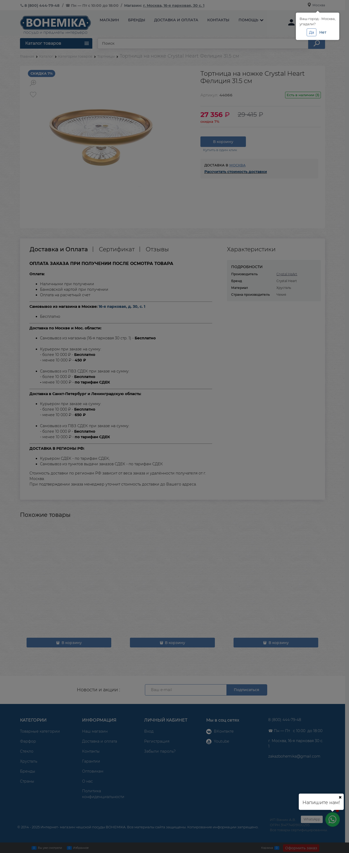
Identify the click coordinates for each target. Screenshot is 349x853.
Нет (322, 32)
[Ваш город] (340, 797)
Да (311, 32)
